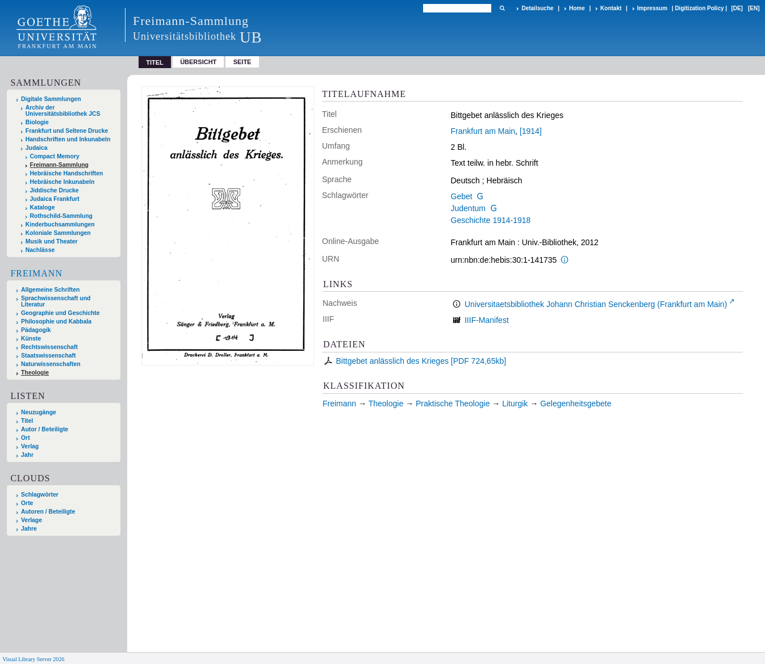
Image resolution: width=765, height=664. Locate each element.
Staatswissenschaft (48, 355)
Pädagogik (36, 330)
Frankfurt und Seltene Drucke (67, 131)
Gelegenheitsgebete (575, 403)
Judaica (37, 148)
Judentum (468, 208)
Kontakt (610, 8)
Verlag (30, 446)
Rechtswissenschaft (49, 347)
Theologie (35, 372)
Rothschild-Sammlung (61, 216)
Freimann (36, 273)
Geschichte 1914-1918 (491, 220)
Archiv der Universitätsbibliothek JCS (63, 110)
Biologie (37, 122)
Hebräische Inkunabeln (62, 182)
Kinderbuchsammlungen (60, 224)
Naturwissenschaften (51, 364)
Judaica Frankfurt (55, 199)
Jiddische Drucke (54, 190)
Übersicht (198, 61)
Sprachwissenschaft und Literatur (55, 301)
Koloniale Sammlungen (58, 233)
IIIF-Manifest (487, 320)
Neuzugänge (38, 412)
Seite (242, 61)
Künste (31, 338)
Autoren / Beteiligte (48, 511)
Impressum (652, 8)
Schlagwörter (39, 494)
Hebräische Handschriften (66, 173)
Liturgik (515, 403)
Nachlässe (40, 250)
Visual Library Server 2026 (33, 659)
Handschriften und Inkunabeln (68, 139)
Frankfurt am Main (483, 131)
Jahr (27, 455)
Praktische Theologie (453, 403)
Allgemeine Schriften (50, 290)
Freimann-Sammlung (59, 165)
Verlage (31, 520)
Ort (25, 438)
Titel (27, 421)
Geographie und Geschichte (60, 313)
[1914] (531, 131)
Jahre (29, 529)
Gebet (462, 196)
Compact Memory (55, 156)
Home (577, 8)
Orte (27, 503)
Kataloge (42, 207)
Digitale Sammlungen (51, 99)
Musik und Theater (52, 241)
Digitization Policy (699, 8)
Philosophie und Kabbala (56, 321)
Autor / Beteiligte (44, 429)
